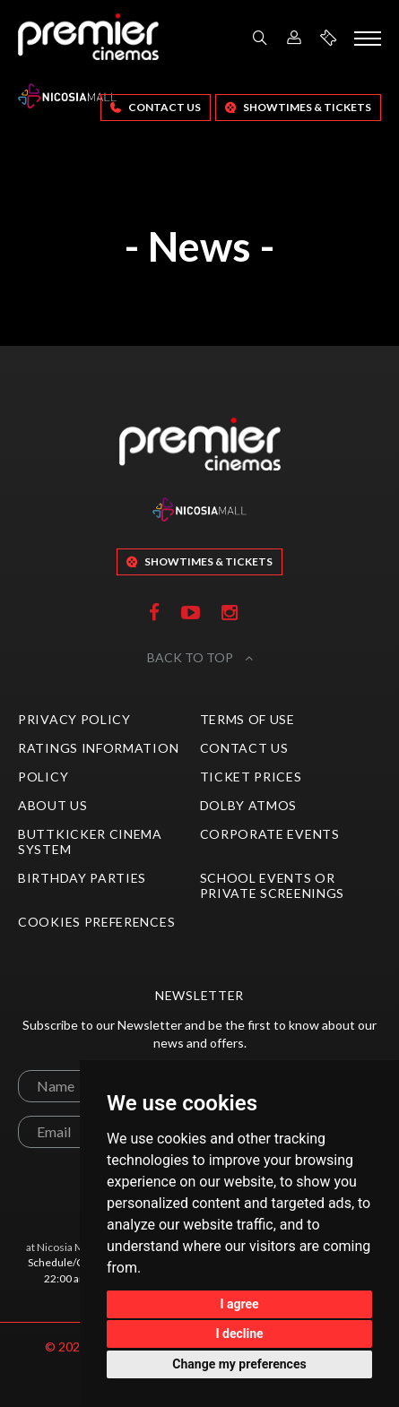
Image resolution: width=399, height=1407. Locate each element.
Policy (43, 776)
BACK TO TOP (200, 657)
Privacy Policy (74, 719)
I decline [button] (239, 1333)
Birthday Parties (82, 877)
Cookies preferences (96, 921)
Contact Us (155, 107)
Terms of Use (247, 719)
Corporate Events (270, 834)
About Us (53, 805)
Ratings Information (98, 747)
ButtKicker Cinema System (90, 841)
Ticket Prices (251, 776)
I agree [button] (239, 1304)
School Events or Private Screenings (272, 885)
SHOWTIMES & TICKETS (298, 107)
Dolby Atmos (249, 805)
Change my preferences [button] (239, 1364)
